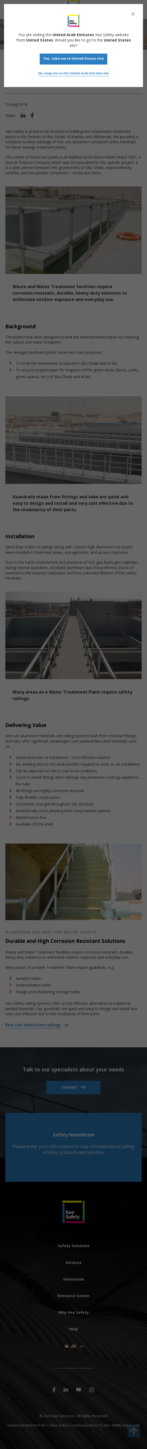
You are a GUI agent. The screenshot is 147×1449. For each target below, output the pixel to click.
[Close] (133, 14)
